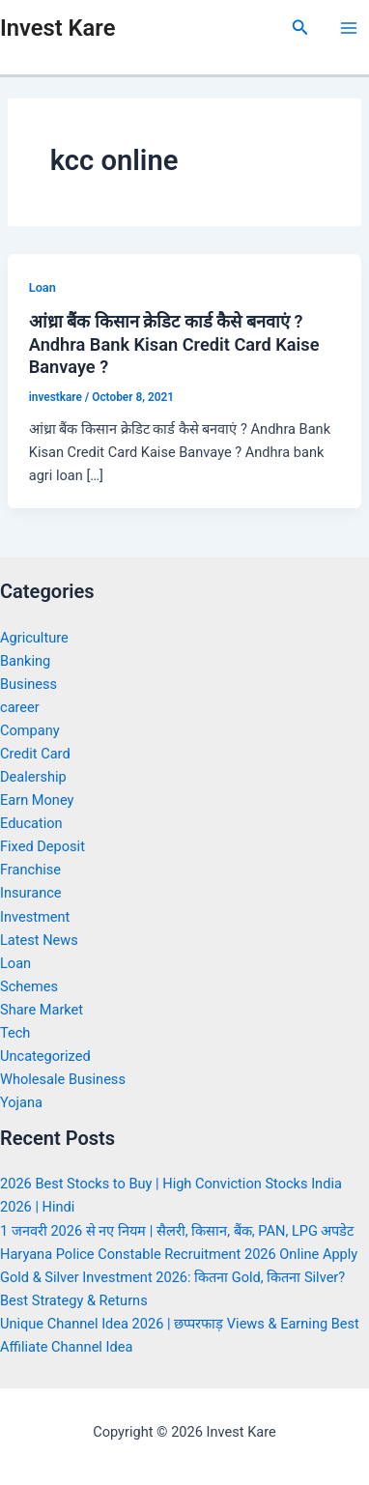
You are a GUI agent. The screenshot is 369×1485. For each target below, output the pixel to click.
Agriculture (34, 637)
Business (28, 684)
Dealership (33, 776)
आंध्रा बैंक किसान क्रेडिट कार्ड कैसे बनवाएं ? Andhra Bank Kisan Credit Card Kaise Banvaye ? (174, 344)
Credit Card (35, 753)
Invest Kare (57, 28)
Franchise (30, 869)
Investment (35, 917)
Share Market (41, 1009)
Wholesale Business (63, 1079)
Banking (25, 661)
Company (30, 730)
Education (31, 823)
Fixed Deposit (42, 846)
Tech (15, 1033)
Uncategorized (45, 1056)
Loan (42, 287)
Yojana (21, 1102)
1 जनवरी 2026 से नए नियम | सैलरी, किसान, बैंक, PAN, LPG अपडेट (177, 1231)
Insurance (31, 892)
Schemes (29, 986)
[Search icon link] (300, 27)
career (20, 707)
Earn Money (36, 800)
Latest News (39, 940)
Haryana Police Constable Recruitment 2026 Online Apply (178, 1254)
